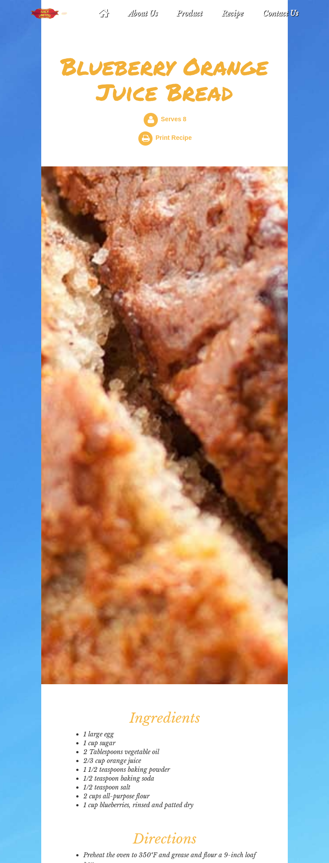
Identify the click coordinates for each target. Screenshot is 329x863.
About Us (142, 13)
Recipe (232, 13)
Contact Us (280, 13)
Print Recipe (174, 137)
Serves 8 (174, 119)
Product (189, 13)
